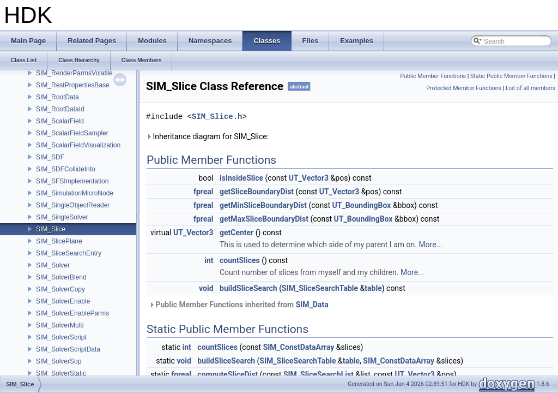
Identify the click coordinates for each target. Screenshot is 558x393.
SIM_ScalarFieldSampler (72, 133)
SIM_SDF (50, 157)
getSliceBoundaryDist (257, 191)
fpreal (203, 191)
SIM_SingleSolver (62, 217)
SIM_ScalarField (60, 121)
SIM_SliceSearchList (318, 374)
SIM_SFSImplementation (72, 181)
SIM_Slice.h (217, 116)
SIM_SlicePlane (59, 241)
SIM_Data (312, 304)
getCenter (236, 232)
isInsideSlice (241, 178)
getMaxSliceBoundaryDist (264, 219)
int (208, 260)
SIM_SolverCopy (60, 289)
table (373, 288)
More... (430, 244)
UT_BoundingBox (361, 205)
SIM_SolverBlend (61, 277)
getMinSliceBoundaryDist (263, 205)
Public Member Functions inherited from (239, 304)
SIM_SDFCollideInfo (65, 169)
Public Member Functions (433, 76)
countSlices (240, 260)
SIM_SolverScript (61, 337)
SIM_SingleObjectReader (73, 205)
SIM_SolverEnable (63, 301)
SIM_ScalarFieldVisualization (78, 145)
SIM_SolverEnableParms (72, 313)
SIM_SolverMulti (59, 325)
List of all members (530, 88)
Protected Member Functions (463, 88)
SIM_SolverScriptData (68, 349)
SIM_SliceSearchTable (320, 288)
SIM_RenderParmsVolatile (74, 73)
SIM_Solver (53, 265)
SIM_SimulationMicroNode (74, 193)
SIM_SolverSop (58, 361)
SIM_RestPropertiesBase (73, 85)
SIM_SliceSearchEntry (68, 253)
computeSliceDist (227, 374)
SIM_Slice (50, 229)
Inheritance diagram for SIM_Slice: (207, 136)
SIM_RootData (57, 97)
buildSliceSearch (248, 288)
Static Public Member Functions (511, 76)
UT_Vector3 (309, 178)
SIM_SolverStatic (61, 373)
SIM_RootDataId (60, 109)
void (206, 288)
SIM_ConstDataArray (299, 347)
